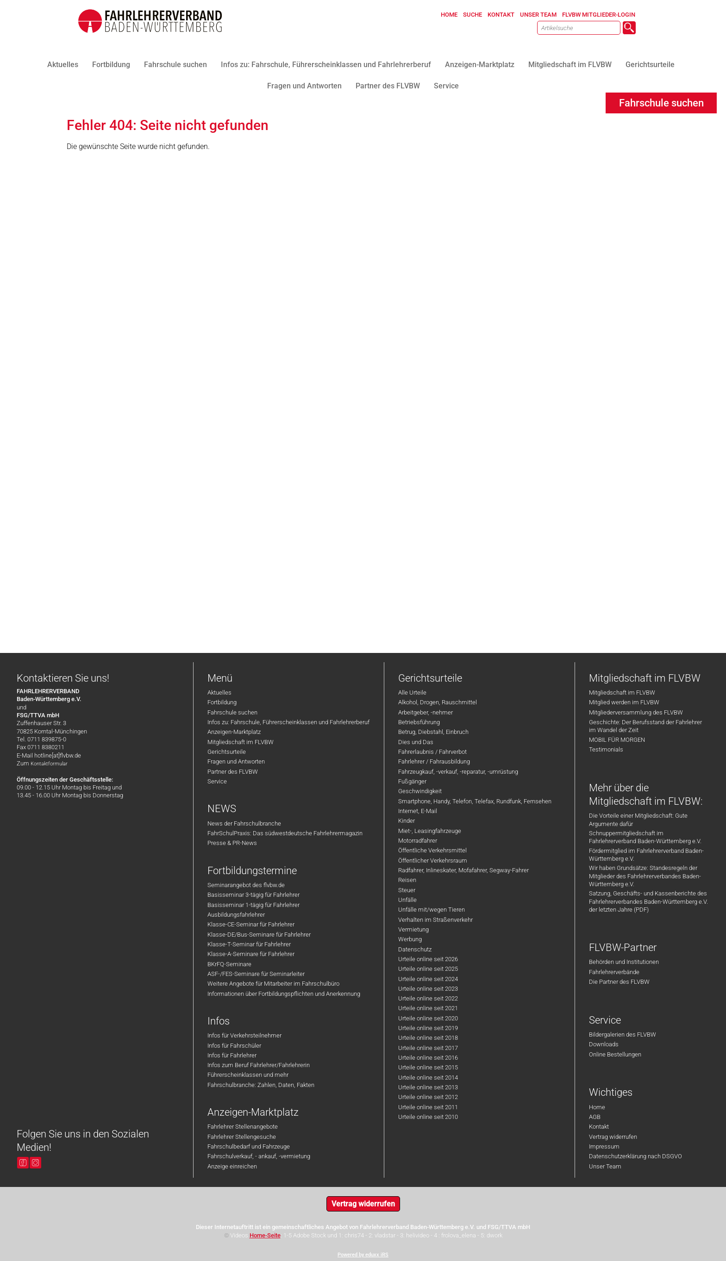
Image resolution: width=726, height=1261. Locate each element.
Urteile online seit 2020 (428, 1018)
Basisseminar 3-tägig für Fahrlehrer (253, 894)
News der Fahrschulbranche (244, 823)
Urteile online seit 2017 (428, 1047)
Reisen (407, 879)
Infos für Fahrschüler (234, 1045)
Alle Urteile (412, 692)
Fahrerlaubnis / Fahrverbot (432, 751)
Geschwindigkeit (420, 791)
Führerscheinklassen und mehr (247, 1074)
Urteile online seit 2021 (428, 1008)
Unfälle (407, 899)
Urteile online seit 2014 (428, 1077)
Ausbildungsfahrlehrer (236, 914)
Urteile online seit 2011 (428, 1107)
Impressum (604, 1146)
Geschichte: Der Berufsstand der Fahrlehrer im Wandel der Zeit (645, 726)
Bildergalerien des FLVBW (622, 1034)
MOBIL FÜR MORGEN (617, 739)
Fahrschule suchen (232, 712)
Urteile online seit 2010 (428, 1116)
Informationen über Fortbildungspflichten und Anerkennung (283, 993)
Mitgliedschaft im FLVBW (240, 742)
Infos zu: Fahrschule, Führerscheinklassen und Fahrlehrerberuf (288, 722)
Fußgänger (412, 781)
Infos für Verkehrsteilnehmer (244, 1035)
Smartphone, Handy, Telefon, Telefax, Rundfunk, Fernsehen (474, 801)
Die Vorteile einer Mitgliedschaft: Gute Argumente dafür (638, 819)
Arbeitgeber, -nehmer (425, 712)
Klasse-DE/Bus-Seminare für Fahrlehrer (259, 934)
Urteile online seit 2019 (428, 1028)
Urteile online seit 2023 (428, 988)
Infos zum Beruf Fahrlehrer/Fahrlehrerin (258, 1065)
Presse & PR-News (232, 842)
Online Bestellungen (615, 1054)
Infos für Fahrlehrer (232, 1055)
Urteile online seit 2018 (428, 1037)
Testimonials (606, 749)
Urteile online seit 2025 (428, 968)
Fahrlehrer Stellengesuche (241, 1136)
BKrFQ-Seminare (229, 964)
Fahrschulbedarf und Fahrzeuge (248, 1146)
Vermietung (413, 929)
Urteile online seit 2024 (428, 978)
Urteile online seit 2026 (428, 959)
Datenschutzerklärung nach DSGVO (635, 1156)
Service (217, 781)
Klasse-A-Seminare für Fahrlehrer (250, 953)
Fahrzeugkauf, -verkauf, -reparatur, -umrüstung (458, 771)
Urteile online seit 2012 (428, 1096)
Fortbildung (222, 702)
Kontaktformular (49, 764)
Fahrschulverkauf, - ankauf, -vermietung (258, 1156)
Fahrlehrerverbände (614, 972)
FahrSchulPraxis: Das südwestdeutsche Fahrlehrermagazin (285, 833)
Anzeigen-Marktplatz (234, 731)
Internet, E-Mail (417, 811)
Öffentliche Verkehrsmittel (432, 850)
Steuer (406, 890)
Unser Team (605, 1166)
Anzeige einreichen (232, 1166)
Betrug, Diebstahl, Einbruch (433, 731)
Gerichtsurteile (226, 751)
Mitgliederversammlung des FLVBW (636, 712)
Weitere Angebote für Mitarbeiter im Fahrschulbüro (273, 983)
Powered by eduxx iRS (363, 1255)
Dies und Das (415, 742)
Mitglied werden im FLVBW (624, 702)
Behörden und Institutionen (624, 961)
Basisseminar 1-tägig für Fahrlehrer (253, 904)
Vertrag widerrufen (613, 1136)
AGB (595, 1116)
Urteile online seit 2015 (428, 1067)
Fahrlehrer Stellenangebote (242, 1126)
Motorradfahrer (417, 840)
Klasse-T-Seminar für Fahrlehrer (249, 944)
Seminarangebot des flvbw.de (246, 885)
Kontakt (599, 1126)
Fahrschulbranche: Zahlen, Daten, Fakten (260, 1084)
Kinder (406, 820)
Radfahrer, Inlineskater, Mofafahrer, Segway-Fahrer (463, 870)
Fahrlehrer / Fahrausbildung (434, 761)
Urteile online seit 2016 (428, 1057)
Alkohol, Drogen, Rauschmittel (437, 702)
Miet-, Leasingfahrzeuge (429, 830)
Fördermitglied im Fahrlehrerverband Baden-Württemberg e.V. (646, 854)
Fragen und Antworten (236, 761)
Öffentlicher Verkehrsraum (432, 860)
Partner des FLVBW (232, 771)
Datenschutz (415, 949)
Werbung (410, 939)
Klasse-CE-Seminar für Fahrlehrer (250, 924)
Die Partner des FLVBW (619, 981)
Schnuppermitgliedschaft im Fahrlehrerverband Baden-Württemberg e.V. (645, 837)
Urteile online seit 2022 (428, 998)
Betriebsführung (419, 722)
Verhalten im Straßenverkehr (435, 919)
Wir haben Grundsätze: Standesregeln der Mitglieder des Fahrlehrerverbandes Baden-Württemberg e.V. (645, 876)
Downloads (604, 1044)
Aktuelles (219, 692)
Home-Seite (265, 1235)
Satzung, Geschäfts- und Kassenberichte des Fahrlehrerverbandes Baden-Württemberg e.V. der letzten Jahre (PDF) (648, 901)
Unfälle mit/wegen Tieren (431, 909)
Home (597, 1107)
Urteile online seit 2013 (428, 1087)
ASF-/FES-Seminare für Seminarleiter (256, 973)
